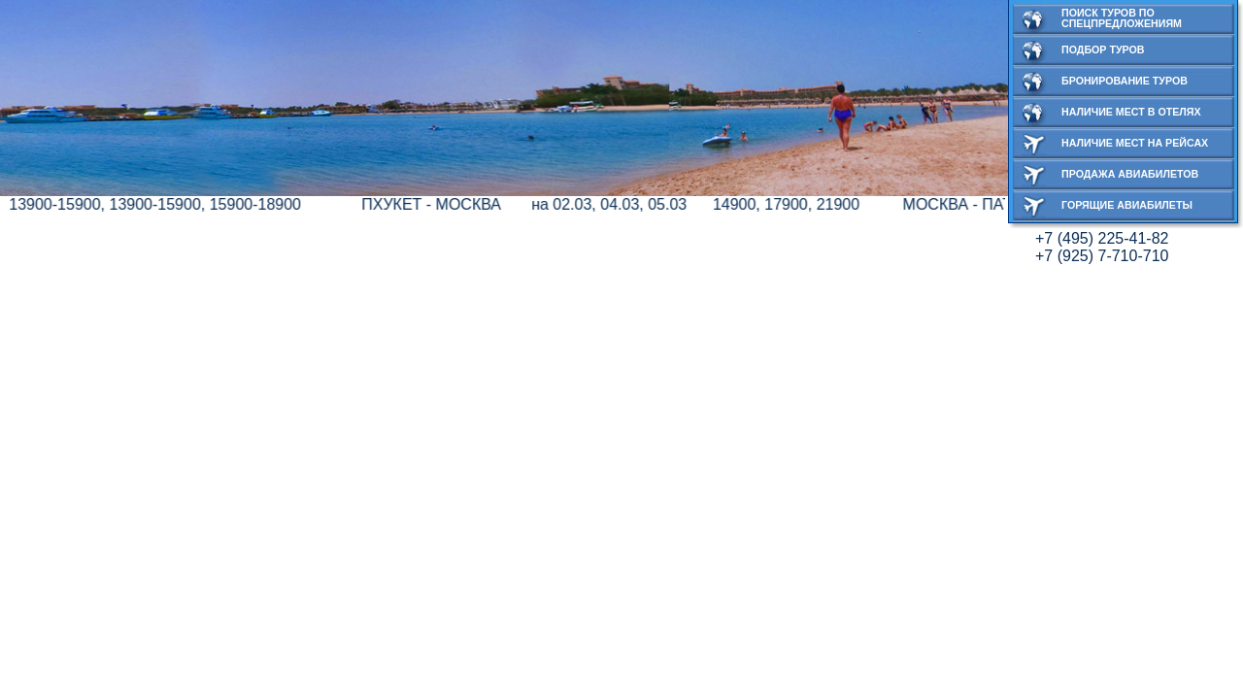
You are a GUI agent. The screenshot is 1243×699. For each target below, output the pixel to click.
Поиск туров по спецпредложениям (1121, 18)
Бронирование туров (1124, 80)
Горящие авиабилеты (1127, 205)
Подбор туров (1103, 49)
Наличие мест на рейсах (1134, 143)
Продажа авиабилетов (1129, 174)
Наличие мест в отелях (1131, 111)
